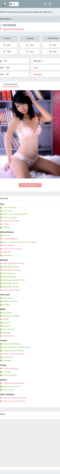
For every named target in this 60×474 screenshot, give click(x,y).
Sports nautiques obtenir (14, 401)
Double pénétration (11, 221)
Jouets (6, 224)
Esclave (6, 322)
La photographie (10, 239)
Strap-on (7, 326)
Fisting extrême (10, 375)
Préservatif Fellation (12, 344)
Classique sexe (10, 207)
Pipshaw (7, 252)
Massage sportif (10, 283)
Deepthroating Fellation (13, 350)
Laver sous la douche (12, 249)
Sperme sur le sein (11, 386)
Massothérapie (10, 276)
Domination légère (11, 316)
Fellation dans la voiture (14, 354)
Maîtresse (7, 312)
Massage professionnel (13, 263)
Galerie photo (10, 84)
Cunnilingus (8, 357)
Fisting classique (10, 368)
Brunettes (37, 74)
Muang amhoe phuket (23, 12)
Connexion (50, 3)
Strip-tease (8, 298)
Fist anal (7, 372)
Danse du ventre (10, 301)
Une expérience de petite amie (16, 347)
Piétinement (8, 336)
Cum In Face (8, 390)
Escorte (6, 235)
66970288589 (9, 25)
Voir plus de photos (30, 185)
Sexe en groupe (10, 217)
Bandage (7, 332)
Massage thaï (9, 273)
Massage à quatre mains (14, 280)
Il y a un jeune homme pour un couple (20, 242)
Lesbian (6, 304)
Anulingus (7, 255)
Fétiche (6, 227)
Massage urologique (12, 270)
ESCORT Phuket (6, 12)
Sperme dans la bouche (13, 383)
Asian (36, 67)
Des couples (8, 245)
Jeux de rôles (9, 329)
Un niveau (7, 211)
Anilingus (7, 360)
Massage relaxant (11, 286)
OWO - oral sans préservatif (15, 214)
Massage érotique (11, 266)
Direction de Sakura (12, 290)
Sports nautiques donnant (14, 398)
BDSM (6, 319)
